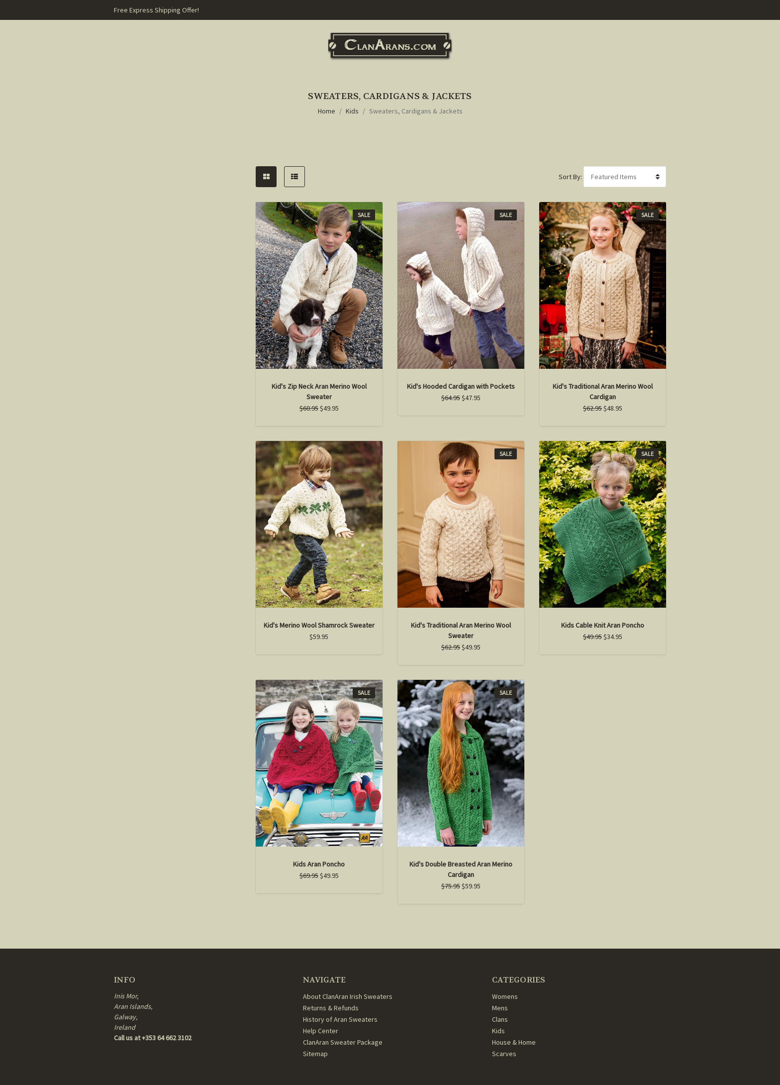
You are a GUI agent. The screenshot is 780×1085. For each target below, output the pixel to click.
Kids (352, 111)
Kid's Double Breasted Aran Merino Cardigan (460, 869)
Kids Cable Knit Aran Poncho (602, 625)
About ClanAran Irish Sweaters (347, 996)
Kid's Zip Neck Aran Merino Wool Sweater (319, 391)
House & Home (514, 1042)
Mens (500, 1007)
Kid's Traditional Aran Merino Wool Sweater (461, 630)
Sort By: (570, 176)
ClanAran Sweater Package (343, 1042)
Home (326, 111)
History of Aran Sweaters (340, 1019)
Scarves (504, 1053)
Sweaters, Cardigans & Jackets (416, 111)
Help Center (320, 1030)
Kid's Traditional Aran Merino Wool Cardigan (603, 391)
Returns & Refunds (331, 1007)
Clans (500, 1019)
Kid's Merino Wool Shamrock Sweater (319, 625)
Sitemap (315, 1053)
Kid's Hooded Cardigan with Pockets (461, 386)
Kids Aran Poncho (319, 864)
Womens (505, 996)
